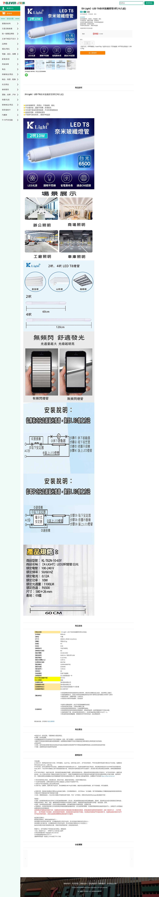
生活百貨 (82, 17)
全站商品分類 (112, 884)
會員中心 (9, 8)
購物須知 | (84, 884)
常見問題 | (75, 884)
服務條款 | (102, 884)
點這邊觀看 (51, 721)
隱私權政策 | (93, 884)
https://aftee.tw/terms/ (108, 776)
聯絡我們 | (67, 884)
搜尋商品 (149, 3)
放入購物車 (93, 53)
